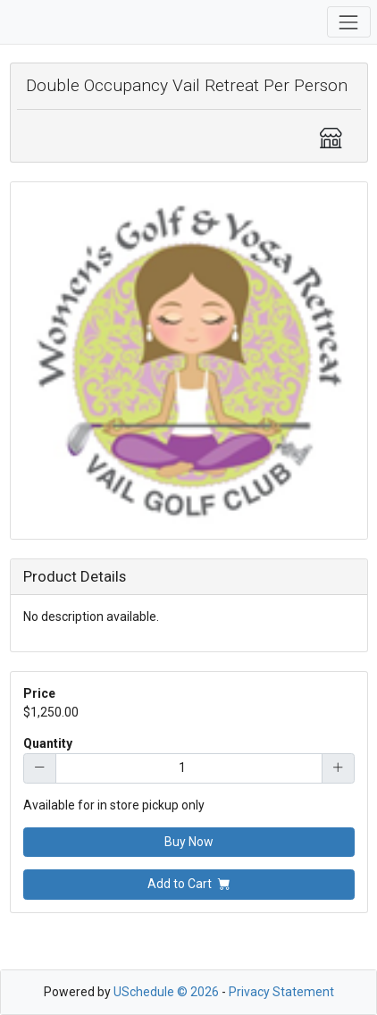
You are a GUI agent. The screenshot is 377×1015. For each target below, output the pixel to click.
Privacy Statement (281, 992)
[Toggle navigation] (349, 22)
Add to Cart (188, 884)
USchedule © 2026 (166, 992)
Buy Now (189, 842)
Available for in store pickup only (114, 805)
